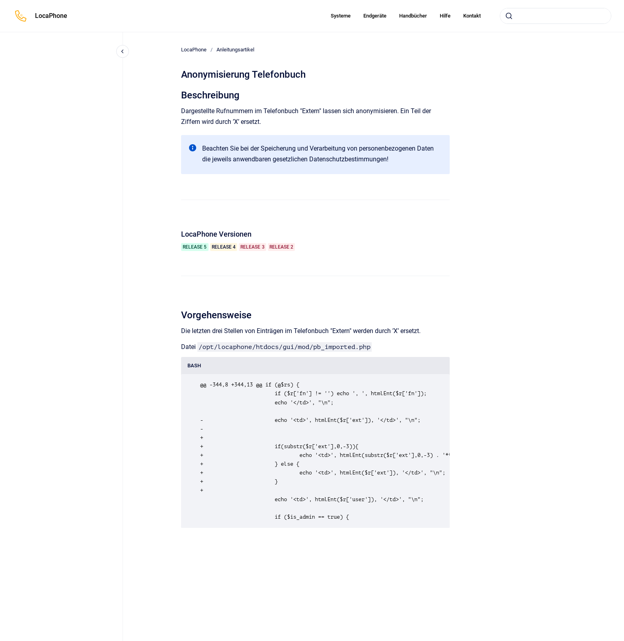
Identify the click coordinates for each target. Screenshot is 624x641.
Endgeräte (374, 16)
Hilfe (445, 16)
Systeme (341, 16)
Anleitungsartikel (235, 50)
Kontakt (472, 16)
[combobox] (555, 16)
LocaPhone (51, 16)
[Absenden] (509, 16)
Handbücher (413, 16)
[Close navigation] (122, 51)
